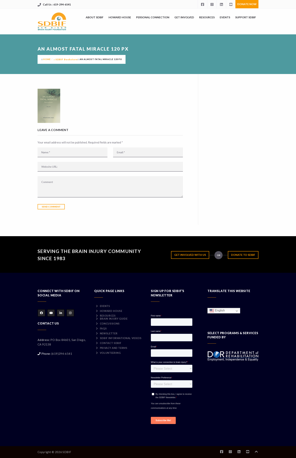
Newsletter (109, 333)
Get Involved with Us (190, 254)
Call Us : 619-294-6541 (57, 4)
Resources (207, 17)
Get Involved (184, 17)
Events (225, 17)
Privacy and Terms (113, 347)
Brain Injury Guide (114, 318)
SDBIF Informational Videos (121, 338)
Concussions (110, 323)
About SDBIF (94, 17)
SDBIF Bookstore (66, 59)
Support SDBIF (245, 17)
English (217, 310)
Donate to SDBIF (243, 254)
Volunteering (110, 352)
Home (47, 59)
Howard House (120, 17)
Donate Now (247, 4)
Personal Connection (152, 17)
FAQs (103, 328)
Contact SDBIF (110, 343)
